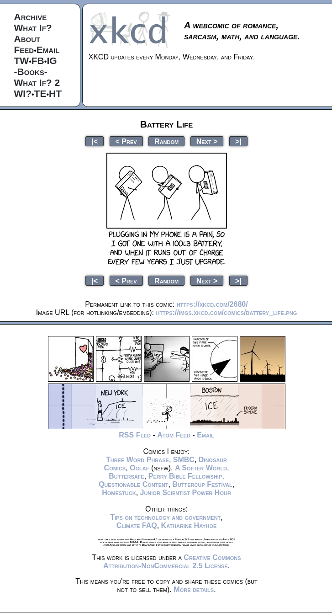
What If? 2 (37, 82)
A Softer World (201, 468)
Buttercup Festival (202, 484)
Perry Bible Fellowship (185, 476)
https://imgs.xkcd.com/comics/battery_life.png (226, 312)
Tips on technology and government (165, 517)
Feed (24, 49)
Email (48, 49)
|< (94, 141)
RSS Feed (135, 435)
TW (21, 60)
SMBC (184, 460)
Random (166, 141)
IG (52, 60)
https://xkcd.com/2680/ (212, 304)
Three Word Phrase (137, 460)
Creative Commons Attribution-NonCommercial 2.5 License (172, 562)
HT (55, 93)
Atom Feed (173, 435)
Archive (30, 16)
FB (38, 60)
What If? (33, 27)
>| (238, 141)
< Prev (126, 141)
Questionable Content (134, 484)
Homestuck (119, 492)
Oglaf (139, 468)
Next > (207, 141)
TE (40, 93)
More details (194, 589)
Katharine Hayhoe (189, 525)
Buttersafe (126, 476)
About (27, 38)
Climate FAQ (136, 525)
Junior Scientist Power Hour (185, 492)
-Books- (30, 71)
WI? (23, 93)
